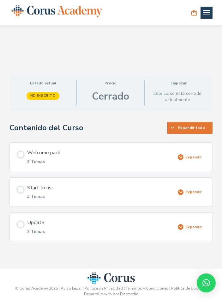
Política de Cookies (188, 288)
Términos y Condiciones (147, 288)
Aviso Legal (71, 288)
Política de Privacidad (104, 288)
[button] (206, 282)
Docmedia (129, 294)
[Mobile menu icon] (207, 13)
